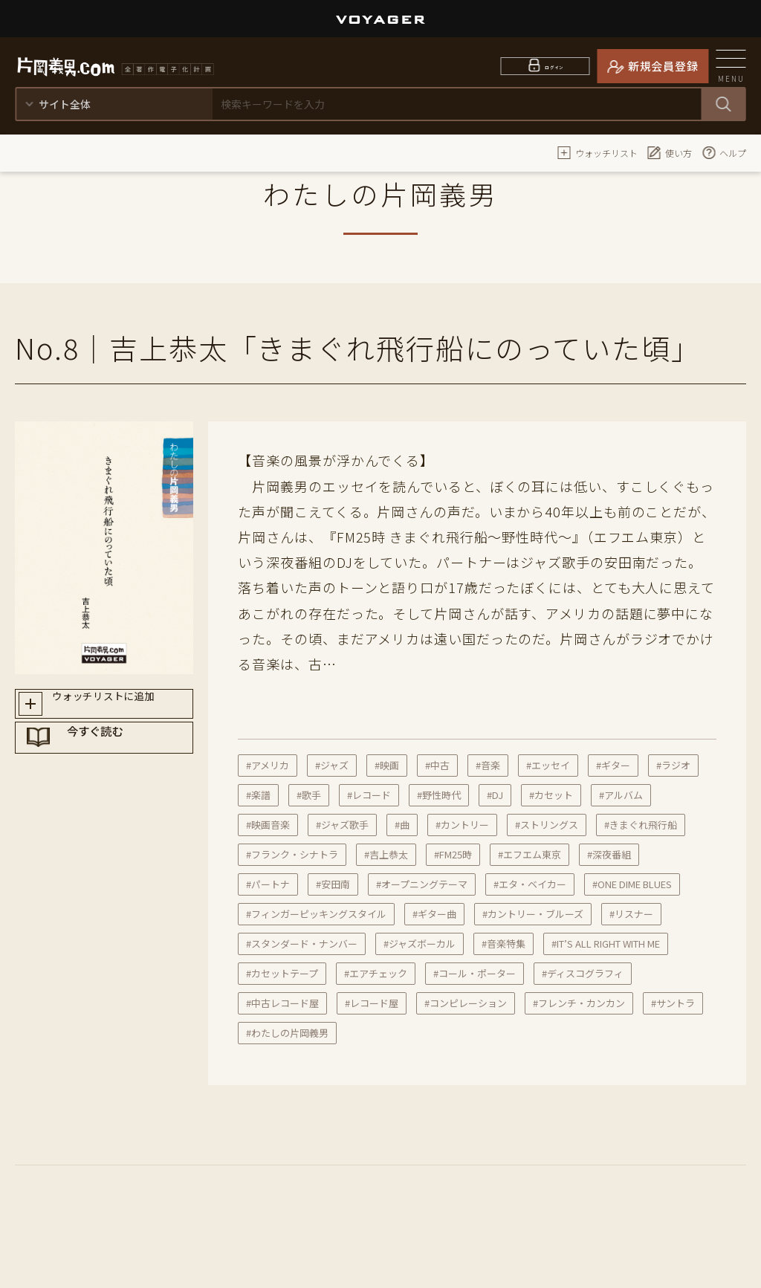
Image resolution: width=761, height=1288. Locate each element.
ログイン (554, 66)
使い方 (669, 152)
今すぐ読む (118, 760)
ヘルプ (724, 152)
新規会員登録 (663, 66)
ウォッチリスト (597, 152)
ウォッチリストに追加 (118, 707)
